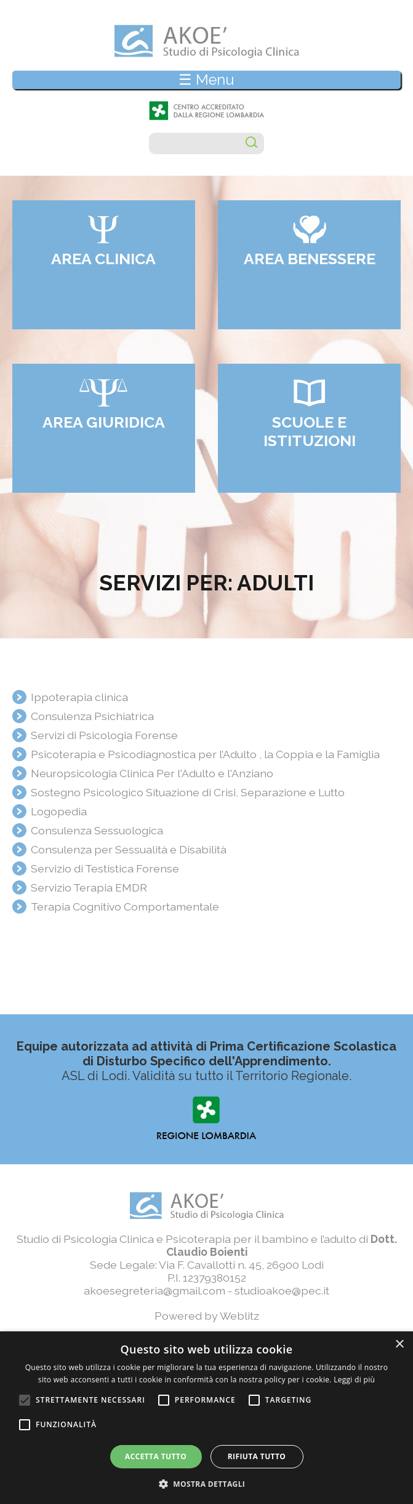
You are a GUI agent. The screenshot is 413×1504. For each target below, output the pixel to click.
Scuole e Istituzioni (309, 431)
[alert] (206, 1417)
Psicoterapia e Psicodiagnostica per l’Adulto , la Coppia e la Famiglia (205, 754)
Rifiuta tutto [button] (257, 1456)
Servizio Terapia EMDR (89, 887)
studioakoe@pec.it (282, 1290)
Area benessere (309, 258)
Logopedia (59, 811)
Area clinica (103, 258)
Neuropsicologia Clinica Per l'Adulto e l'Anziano (152, 773)
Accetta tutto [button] (155, 1456)
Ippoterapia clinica (79, 697)
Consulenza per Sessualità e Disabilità (129, 849)
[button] (207, 1483)
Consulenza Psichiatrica (92, 716)
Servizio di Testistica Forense (105, 868)
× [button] (399, 1344)
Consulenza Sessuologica (97, 830)
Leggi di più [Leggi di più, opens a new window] (354, 1379)
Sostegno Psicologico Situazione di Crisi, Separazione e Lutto (188, 792)
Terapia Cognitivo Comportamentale (125, 906)
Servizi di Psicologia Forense (104, 735)
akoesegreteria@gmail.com (154, 1290)
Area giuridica (103, 422)
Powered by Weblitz (206, 1315)
